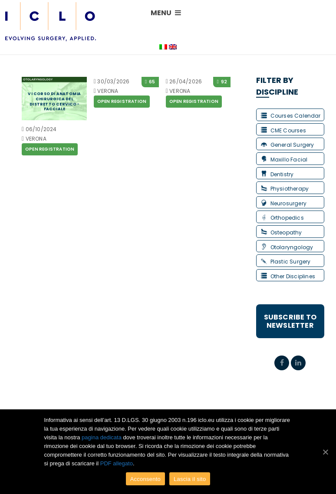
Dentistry (277, 174)
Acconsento (145, 479)
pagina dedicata (102, 437)
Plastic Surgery (286, 261)
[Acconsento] (325, 452)
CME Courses (283, 130)
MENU (166, 13)
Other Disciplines (288, 276)
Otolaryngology (287, 247)
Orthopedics (282, 217)
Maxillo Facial (284, 159)
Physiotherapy (285, 188)
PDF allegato (116, 463)
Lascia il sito (190, 479)
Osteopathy (281, 232)
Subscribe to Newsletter (290, 321)
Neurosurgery (283, 203)
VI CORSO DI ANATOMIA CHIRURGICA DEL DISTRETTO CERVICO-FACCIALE (54, 101)
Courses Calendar (291, 115)
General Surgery (287, 144)
